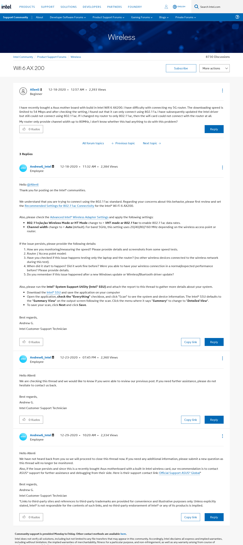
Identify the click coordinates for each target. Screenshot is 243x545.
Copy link (190, 342)
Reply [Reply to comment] (214, 342)
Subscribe (181, 68)
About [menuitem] (39, 17)
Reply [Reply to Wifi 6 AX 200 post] (214, 129)
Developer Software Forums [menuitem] (66, 17)
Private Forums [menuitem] (184, 17)
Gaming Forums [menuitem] (140, 17)
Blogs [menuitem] (162, 17)
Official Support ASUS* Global (179, 473)
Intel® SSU (54, 292)
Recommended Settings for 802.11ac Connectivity (59, 205)
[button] (222, 90)
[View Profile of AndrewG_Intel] (42, 166)
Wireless (76, 57)
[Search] (196, 6)
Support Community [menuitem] (15, 17)
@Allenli (33, 184)
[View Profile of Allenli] (36, 89)
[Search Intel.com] (221, 6)
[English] (179, 6)
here (123, 534)
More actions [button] (211, 68)
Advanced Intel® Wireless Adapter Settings (79, 217)
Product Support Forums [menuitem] (107, 17)
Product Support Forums (51, 57)
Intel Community (23, 57)
